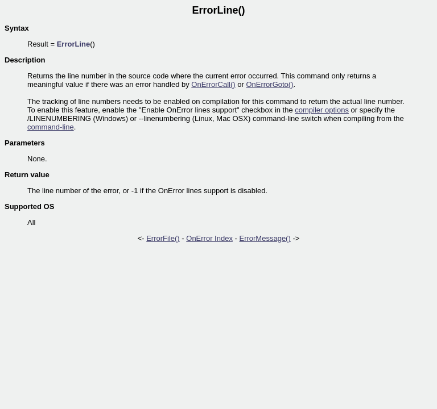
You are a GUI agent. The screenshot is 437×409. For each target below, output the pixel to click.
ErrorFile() (163, 238)
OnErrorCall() (213, 84)
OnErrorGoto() (269, 84)
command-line (50, 127)
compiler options (322, 110)
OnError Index (209, 238)
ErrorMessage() (264, 238)
